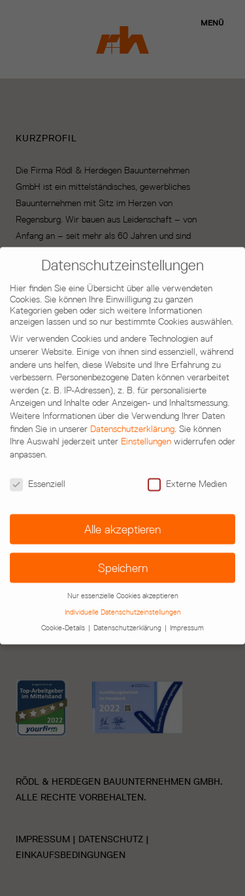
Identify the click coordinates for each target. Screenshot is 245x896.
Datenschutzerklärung (132, 419)
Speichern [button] (123, 558)
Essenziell (37, 474)
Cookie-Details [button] (64, 618)
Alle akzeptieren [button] (122, 520)
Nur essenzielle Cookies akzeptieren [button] (122, 586)
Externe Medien (187, 474)
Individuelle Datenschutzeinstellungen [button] (123, 602)
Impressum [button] (187, 618)
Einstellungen (146, 432)
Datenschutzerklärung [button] (128, 618)
